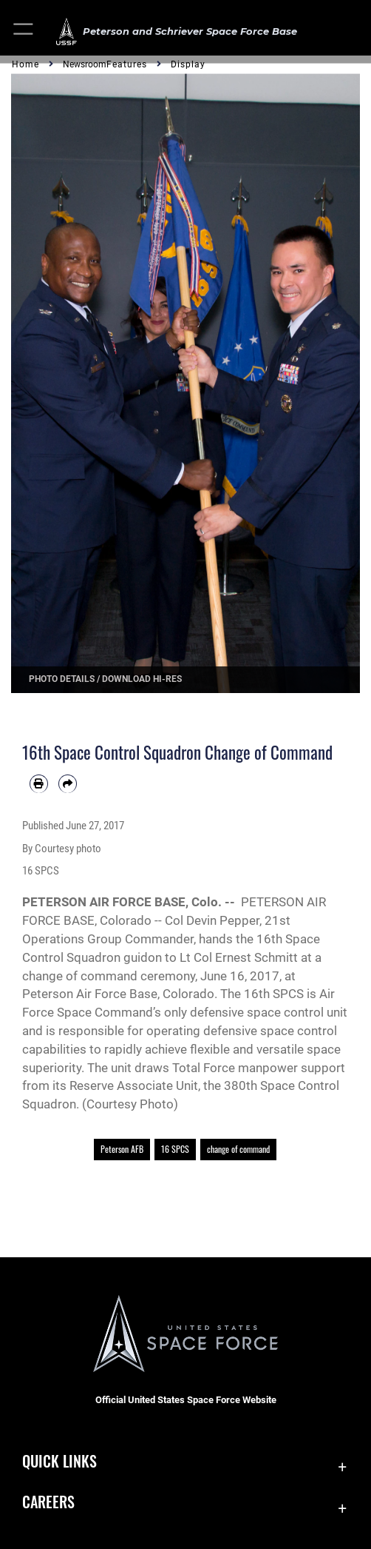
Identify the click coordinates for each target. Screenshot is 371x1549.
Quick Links (59, 1461)
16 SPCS (175, 1149)
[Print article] (39, 783)
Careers (48, 1502)
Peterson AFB (122, 1149)
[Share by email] (67, 783)
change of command (238, 1149)
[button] (24, 31)
